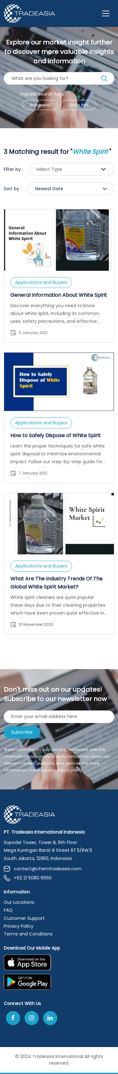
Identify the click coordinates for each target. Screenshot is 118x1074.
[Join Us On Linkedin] (50, 1018)
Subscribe (22, 732)
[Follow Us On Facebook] (13, 1018)
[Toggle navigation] (105, 13)
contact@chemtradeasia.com (42, 869)
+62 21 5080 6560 (28, 878)
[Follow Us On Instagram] (32, 1018)
